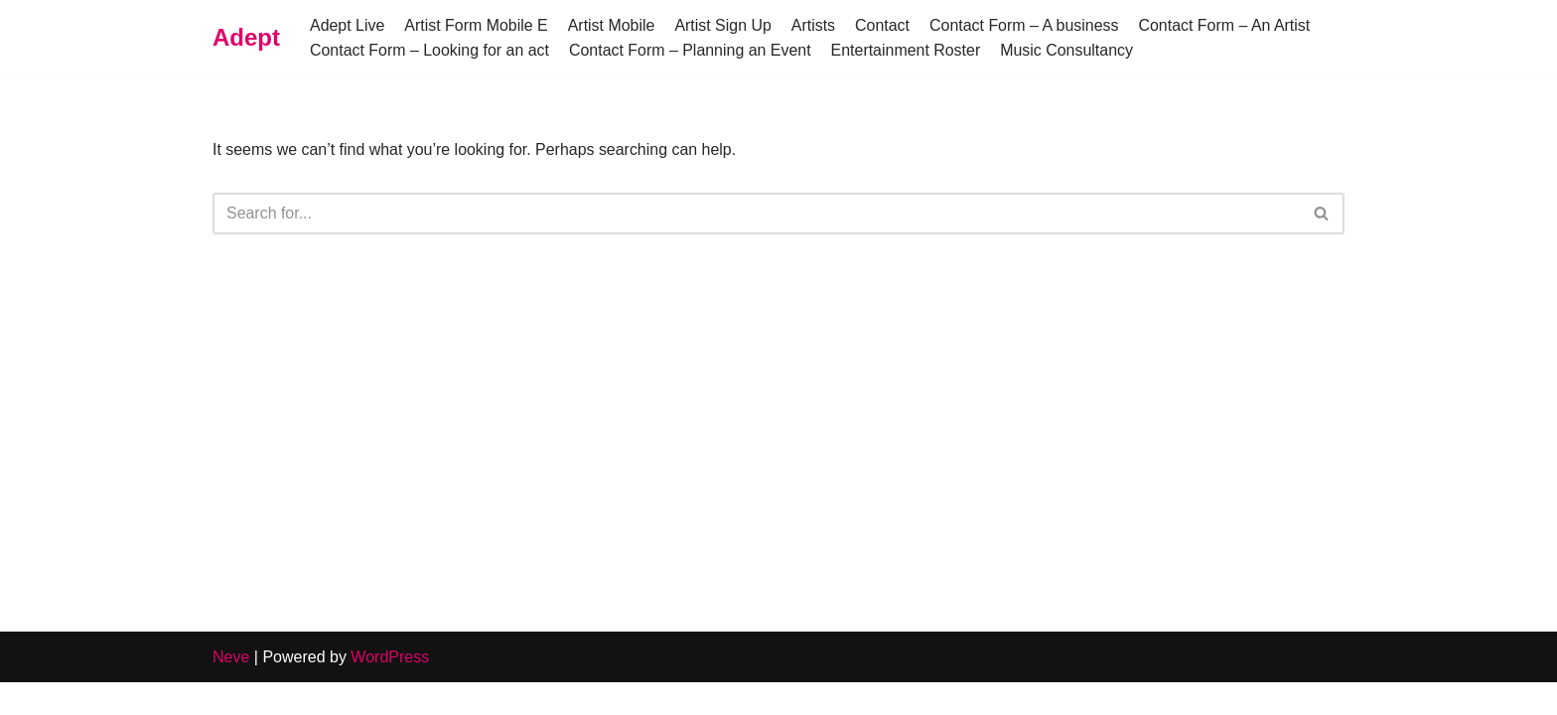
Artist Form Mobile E (477, 25)
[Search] (756, 213)
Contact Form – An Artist (1227, 25)
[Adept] (246, 38)
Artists (814, 25)
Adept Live (347, 25)
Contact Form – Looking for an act (430, 50)
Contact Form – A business (1026, 25)
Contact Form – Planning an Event (691, 50)
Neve (230, 689)
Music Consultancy (1069, 50)
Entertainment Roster (907, 50)
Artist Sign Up (725, 25)
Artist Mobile (612, 25)
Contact (884, 25)
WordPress (390, 689)
